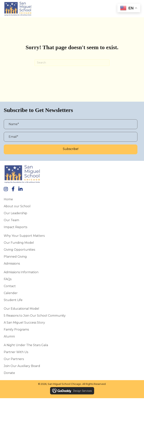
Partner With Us (16, 352)
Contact (10, 286)
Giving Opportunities (19, 249)
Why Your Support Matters (24, 235)
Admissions (12, 263)
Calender (11, 293)
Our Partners (14, 359)
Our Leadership (15, 213)
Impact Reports (15, 227)
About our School (17, 206)
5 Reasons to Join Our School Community (35, 315)
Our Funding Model (19, 242)
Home (8, 199)
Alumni (9, 336)
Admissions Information (21, 272)
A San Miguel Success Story (24, 322)
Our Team (11, 220)
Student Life (13, 300)
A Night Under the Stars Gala (26, 345)
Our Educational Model (21, 308)
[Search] (72, 62)
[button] (70, 149)
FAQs (7, 279)
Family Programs (16, 329)
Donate (9, 372)
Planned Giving (15, 256)
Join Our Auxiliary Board (22, 366)
